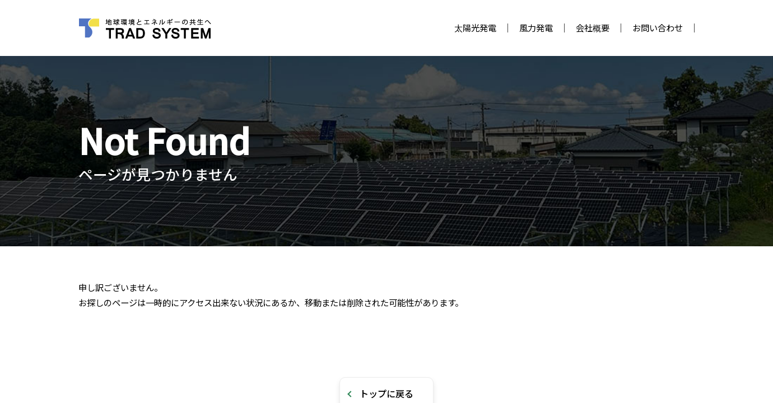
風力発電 (536, 28)
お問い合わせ (657, 28)
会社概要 (592, 28)
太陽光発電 (475, 28)
